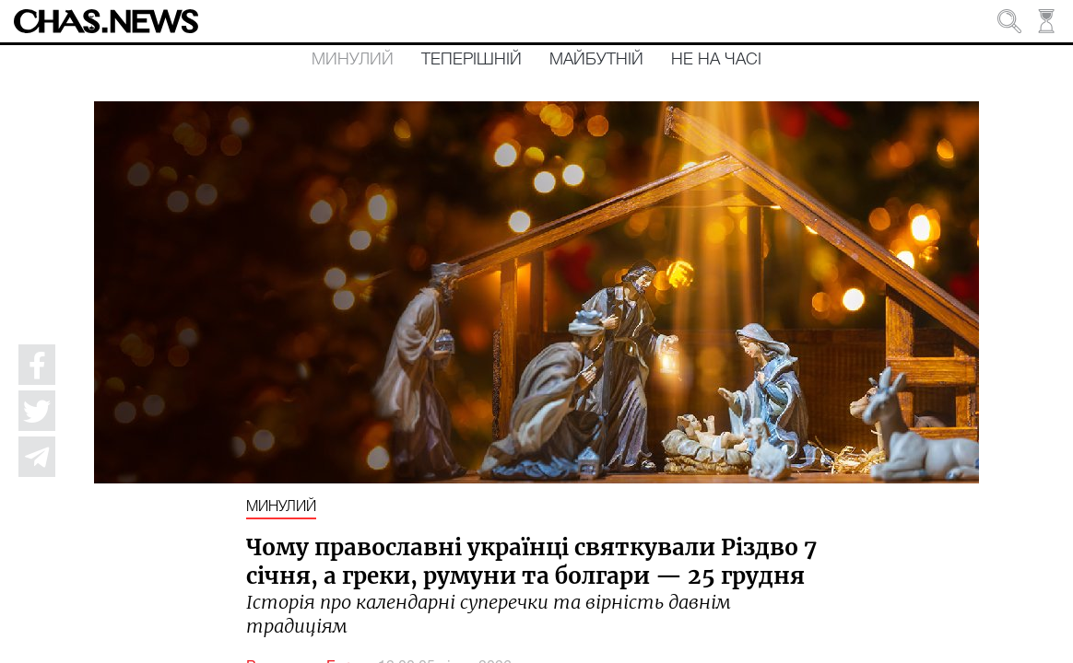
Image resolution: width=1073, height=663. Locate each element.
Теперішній (471, 59)
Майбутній (596, 59)
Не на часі (716, 59)
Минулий (353, 59)
